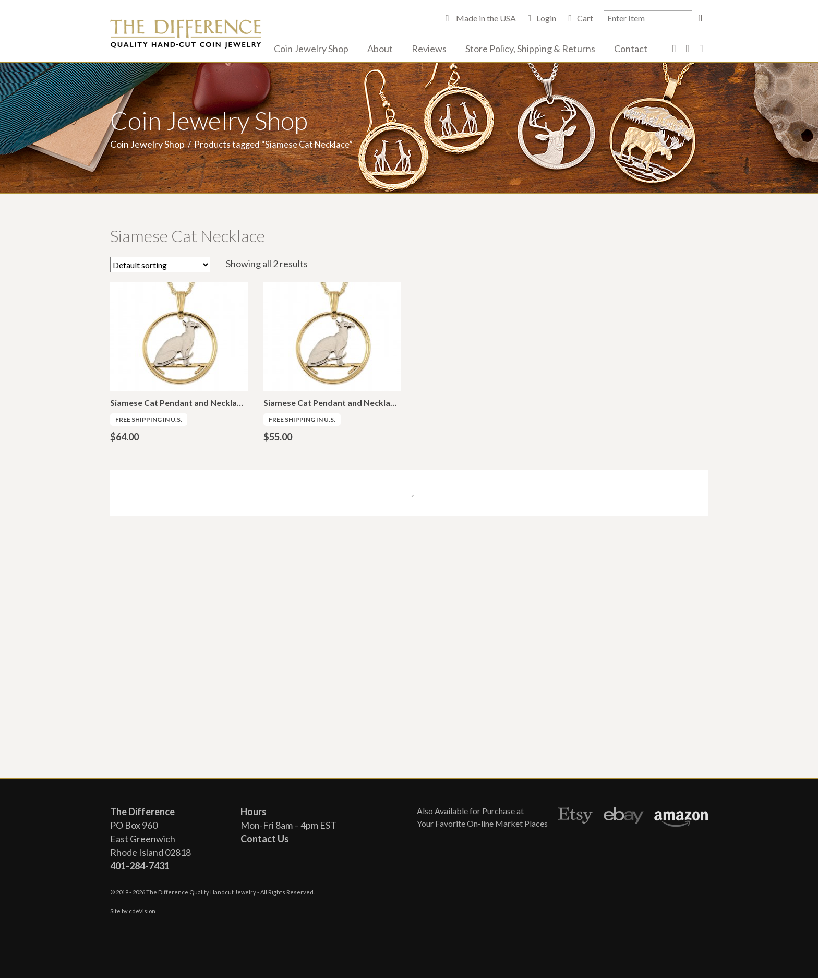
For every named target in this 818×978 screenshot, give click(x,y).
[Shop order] (160, 264)
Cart (585, 18)
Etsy (575, 817)
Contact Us (264, 838)
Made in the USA (485, 18)
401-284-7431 (140, 866)
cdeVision (142, 911)
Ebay (624, 817)
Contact (630, 48)
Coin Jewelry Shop (311, 48)
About (380, 48)
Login (546, 18)
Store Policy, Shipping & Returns (530, 48)
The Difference (185, 34)
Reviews (429, 48)
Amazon (681, 817)
